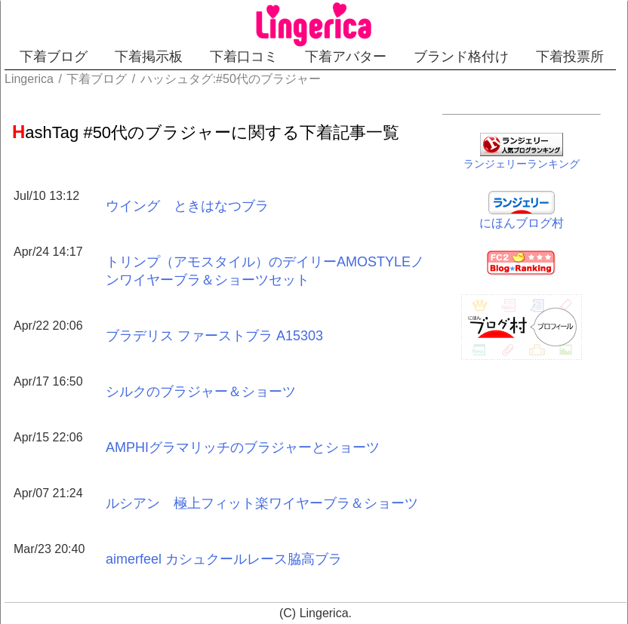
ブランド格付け (461, 56)
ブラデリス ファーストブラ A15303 (214, 335)
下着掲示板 (149, 56)
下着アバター (345, 56)
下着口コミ (244, 56)
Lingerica (324, 613)
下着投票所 (570, 56)
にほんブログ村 (521, 223)
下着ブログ (54, 56)
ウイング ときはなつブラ (187, 206)
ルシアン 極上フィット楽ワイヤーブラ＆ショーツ (262, 503)
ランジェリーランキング (521, 164)
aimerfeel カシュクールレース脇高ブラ (224, 559)
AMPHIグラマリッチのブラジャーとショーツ (243, 447)
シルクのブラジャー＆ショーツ (201, 391)
